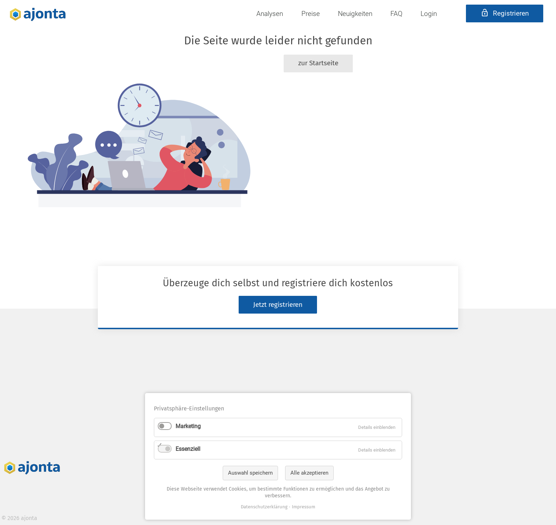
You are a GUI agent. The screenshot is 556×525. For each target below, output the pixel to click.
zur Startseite (318, 63)
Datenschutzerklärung (264, 506)
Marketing (188, 426)
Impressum (303, 506)
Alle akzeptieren (309, 473)
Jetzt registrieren (277, 304)
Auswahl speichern (250, 473)
